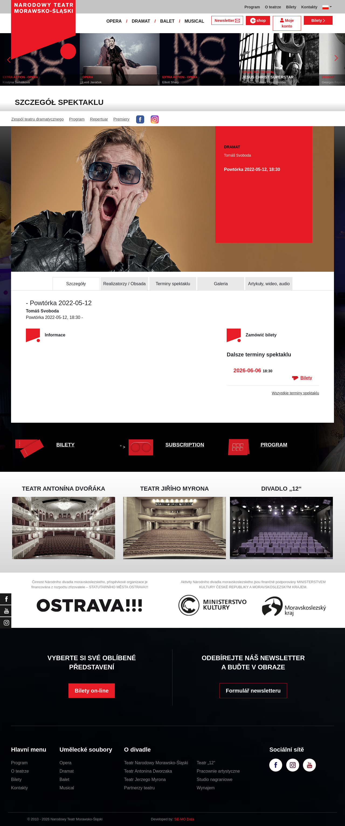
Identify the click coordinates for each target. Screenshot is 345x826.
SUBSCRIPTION (184, 445)
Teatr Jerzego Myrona (145, 779)
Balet (64, 779)
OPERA (114, 21)
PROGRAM (274, 445)
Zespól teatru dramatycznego (37, 119)
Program (77, 119)
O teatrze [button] (273, 7)
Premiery (121, 119)
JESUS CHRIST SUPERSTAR (268, 77)
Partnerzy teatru (139, 788)
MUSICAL (194, 21)
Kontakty (19, 788)
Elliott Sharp (170, 82)
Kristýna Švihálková (16, 82)
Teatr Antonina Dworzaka (148, 771)
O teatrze (20, 771)
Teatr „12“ (206, 762)
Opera (65, 762)
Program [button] (252, 7)
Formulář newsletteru (253, 691)
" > (138, 447)
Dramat (67, 771)
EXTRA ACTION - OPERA (20, 77)
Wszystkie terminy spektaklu (295, 393)
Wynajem (206, 788)
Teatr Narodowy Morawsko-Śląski (156, 762)
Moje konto (287, 23)
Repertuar (99, 119)
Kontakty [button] (309, 7)
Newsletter (227, 20)
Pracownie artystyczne (218, 771)
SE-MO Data (184, 819)
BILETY (65, 445)
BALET (167, 21)
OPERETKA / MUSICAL (258, 72)
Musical (67, 788)
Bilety (318, 20)
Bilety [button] (291, 7)
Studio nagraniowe (215, 779)
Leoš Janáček (92, 82)
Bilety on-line (92, 691)
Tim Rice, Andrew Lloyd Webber (264, 82)
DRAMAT (141, 21)
